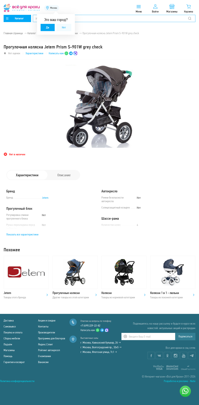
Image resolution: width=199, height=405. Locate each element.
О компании (44, 356)
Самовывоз (10, 326)
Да (47, 27)
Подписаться (185, 336)
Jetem (45, 197)
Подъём (8, 344)
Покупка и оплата (13, 332)
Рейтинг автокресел (49, 350)
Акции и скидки (46, 320)
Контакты (43, 326)
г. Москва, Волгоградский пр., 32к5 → (100, 347)
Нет (64, 27)
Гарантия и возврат (14, 362)
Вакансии (43, 362)
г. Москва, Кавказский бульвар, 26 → (100, 342)
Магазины (9, 350)
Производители (46, 332)
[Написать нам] (185, 391)
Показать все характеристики (22, 234)
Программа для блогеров (51, 338)
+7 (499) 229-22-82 (90, 325)
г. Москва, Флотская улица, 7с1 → (98, 352)
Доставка (9, 320)
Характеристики (34, 53)
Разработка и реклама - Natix (179, 381)
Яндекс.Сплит (45, 344)
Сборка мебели (12, 338)
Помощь (8, 356)
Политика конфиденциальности (17, 381)
